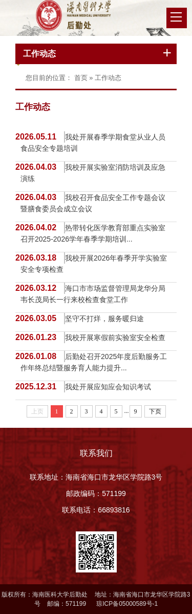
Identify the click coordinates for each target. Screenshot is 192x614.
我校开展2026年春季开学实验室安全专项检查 (93, 263)
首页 (81, 78)
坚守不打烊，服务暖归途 (104, 318)
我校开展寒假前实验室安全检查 (115, 337)
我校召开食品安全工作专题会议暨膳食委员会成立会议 (92, 203)
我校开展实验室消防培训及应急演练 (92, 173)
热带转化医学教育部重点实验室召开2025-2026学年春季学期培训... (92, 233)
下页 (155, 411)
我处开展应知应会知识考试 (108, 387)
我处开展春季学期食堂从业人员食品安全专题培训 (92, 142)
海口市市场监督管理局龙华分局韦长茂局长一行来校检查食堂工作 (92, 294)
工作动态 (39, 53)
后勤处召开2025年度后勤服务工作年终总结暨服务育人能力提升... (93, 362)
